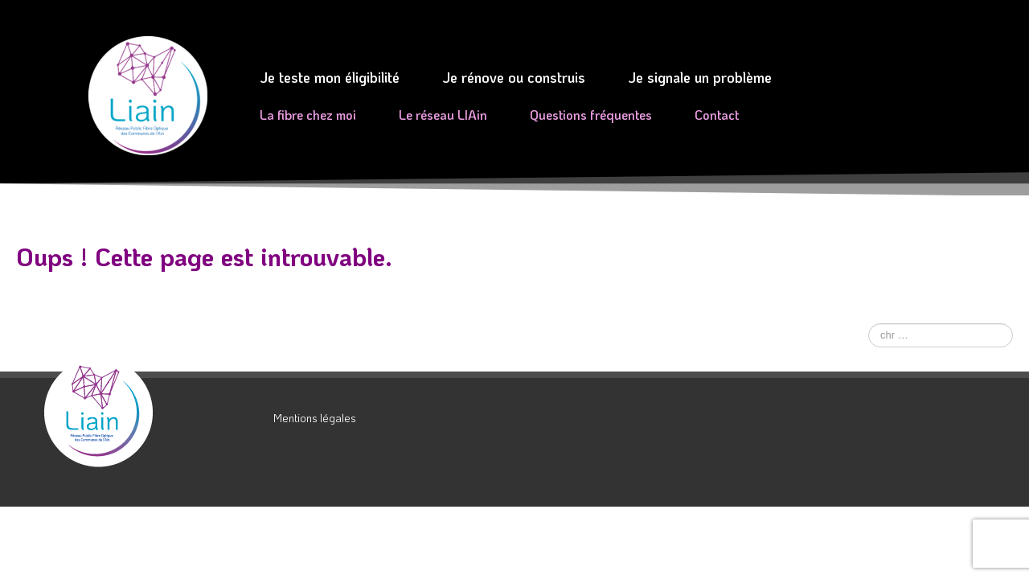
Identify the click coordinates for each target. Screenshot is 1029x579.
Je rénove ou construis (513, 77)
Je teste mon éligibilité (330, 77)
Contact (717, 114)
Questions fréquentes (591, 114)
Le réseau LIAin (443, 114)
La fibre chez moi (308, 114)
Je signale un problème (700, 77)
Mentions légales (314, 417)
